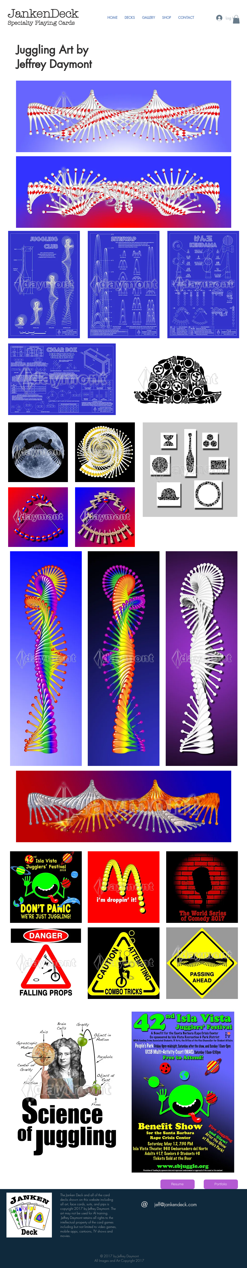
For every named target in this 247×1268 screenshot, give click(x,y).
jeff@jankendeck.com (175, 1204)
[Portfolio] (221, 1184)
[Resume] (177, 1184)
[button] (129, 17)
